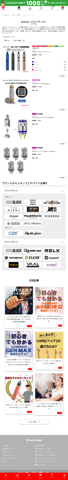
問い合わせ (41, 464)
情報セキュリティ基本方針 (45, 455)
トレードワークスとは (44, 461)
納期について (7, 452)
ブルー (49, 62)
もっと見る (62, 75)
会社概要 (39, 445)
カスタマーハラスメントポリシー (47, 458)
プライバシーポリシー (44, 452)
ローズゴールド (49, 70)
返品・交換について (9, 458)
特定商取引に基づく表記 (43, 449)
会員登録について (8, 449)
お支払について (8, 455)
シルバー (49, 67)
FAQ (4, 461)
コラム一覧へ (34, 422)
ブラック (49, 64)
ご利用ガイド (7, 445)
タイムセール (52, 476)
